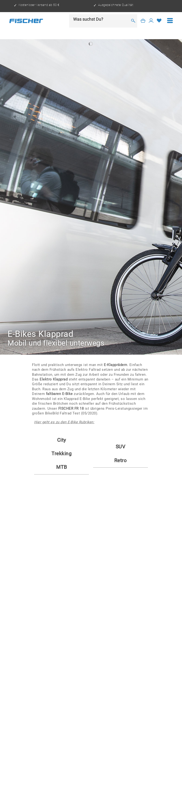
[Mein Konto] (151, 21)
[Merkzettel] (159, 21)
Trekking (61, 453)
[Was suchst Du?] (100, 19)
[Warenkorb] (143, 21)
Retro (120, 460)
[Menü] (170, 20)
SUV (120, 447)
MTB (61, 467)
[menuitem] (170, 20)
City (61, 440)
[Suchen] (133, 21)
